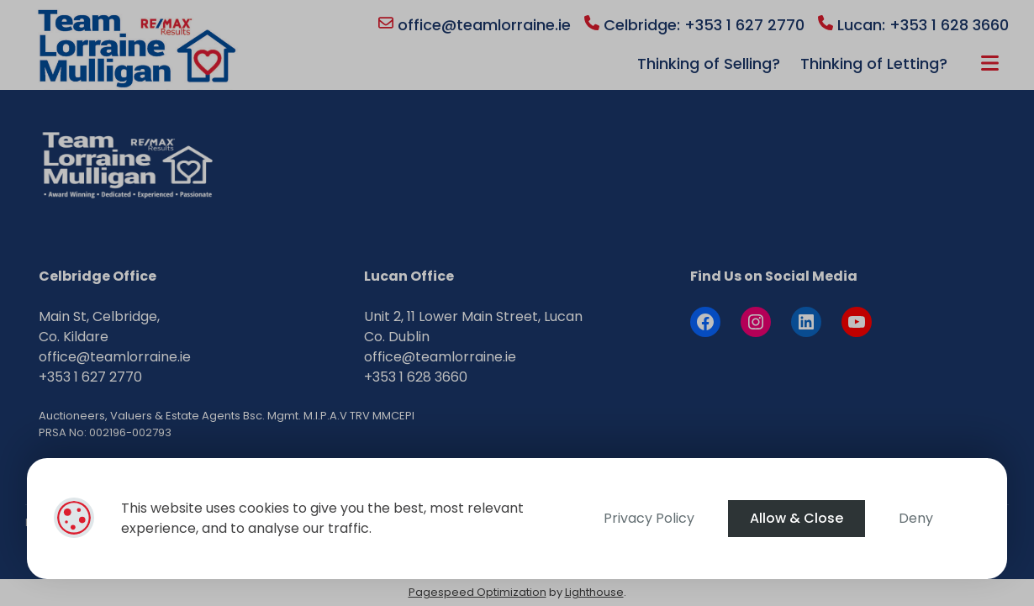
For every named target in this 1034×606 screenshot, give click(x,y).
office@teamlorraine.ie (474, 24)
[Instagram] (756, 322)
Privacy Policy (649, 518)
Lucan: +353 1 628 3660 (913, 24)
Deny (916, 518)
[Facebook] (705, 322)
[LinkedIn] (806, 322)
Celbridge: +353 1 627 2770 (694, 24)
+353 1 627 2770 (90, 377)
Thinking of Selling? (708, 63)
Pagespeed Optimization (477, 592)
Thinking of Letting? (873, 63)
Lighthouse (594, 592)
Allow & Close (796, 518)
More (990, 63)
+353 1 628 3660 (415, 377)
